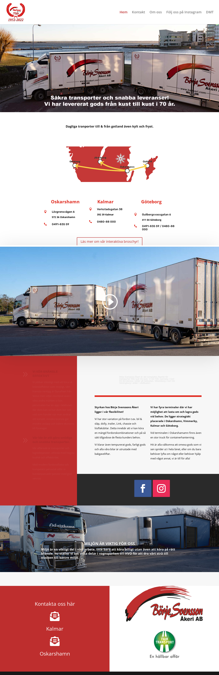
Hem (123, 12)
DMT (210, 12)
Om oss (156, 12)
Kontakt (138, 12)
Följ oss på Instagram (184, 12)
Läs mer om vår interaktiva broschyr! (110, 241)
